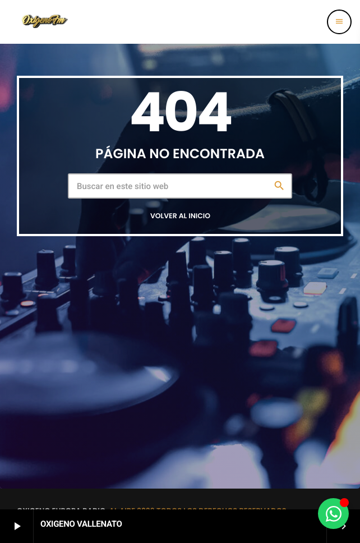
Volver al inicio (180, 216)
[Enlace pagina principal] (44, 22)
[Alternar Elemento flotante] (333, 513)
